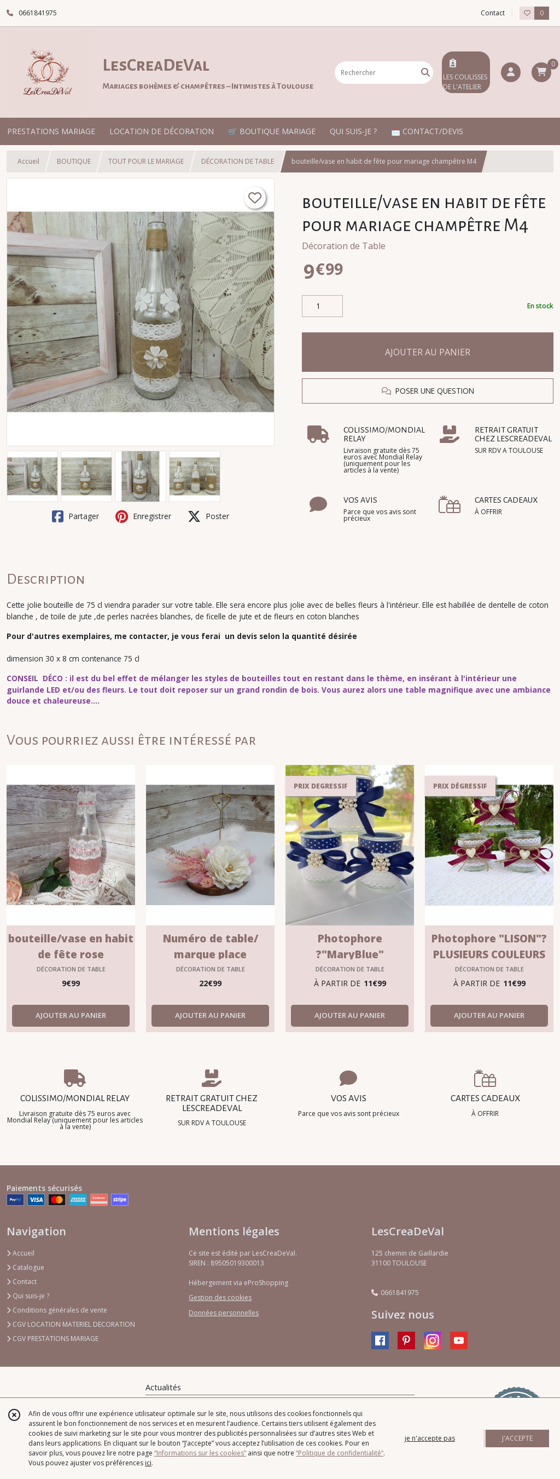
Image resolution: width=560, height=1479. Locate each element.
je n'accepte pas (430, 1438)
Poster (208, 516)
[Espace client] (511, 72)
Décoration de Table (344, 246)
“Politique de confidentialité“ (339, 1453)
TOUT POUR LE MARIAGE (146, 161)
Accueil (28, 161)
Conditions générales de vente (57, 1310)
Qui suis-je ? (28, 1295)
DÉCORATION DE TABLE (237, 161)
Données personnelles (224, 1312)
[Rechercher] (425, 72)
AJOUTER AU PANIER (427, 352)
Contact (493, 13)
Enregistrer (143, 516)
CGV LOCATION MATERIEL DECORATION (71, 1324)
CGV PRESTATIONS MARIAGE (52, 1338)
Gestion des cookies (220, 1297)
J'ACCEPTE (517, 1438)
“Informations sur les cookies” (200, 1453)
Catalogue (25, 1267)
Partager (75, 516)
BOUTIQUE (74, 161)
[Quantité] (322, 306)
